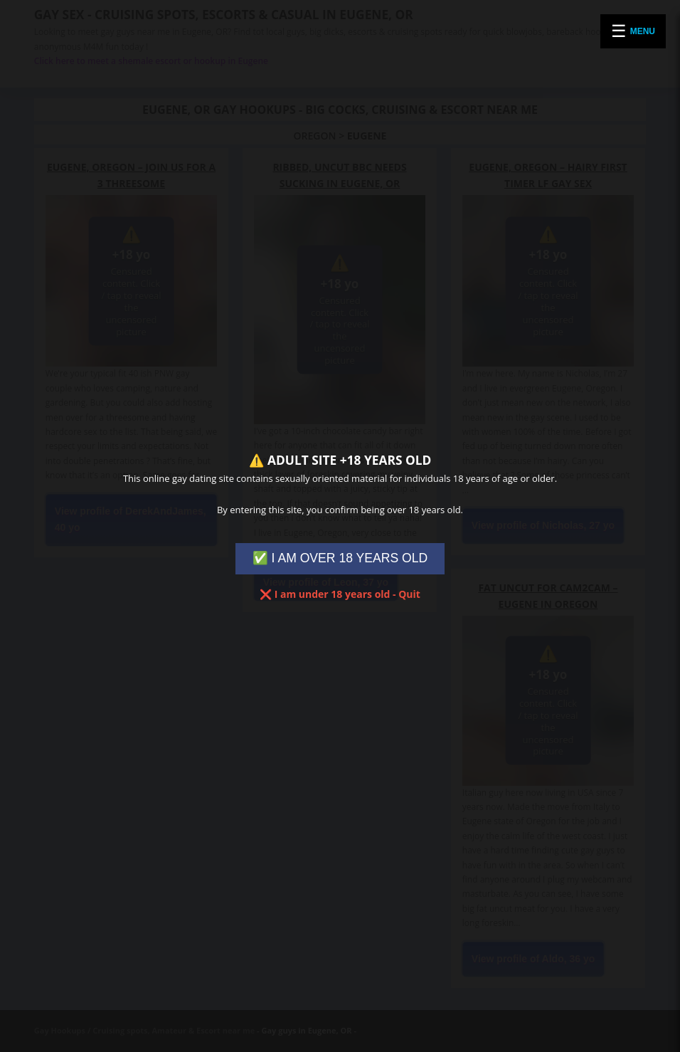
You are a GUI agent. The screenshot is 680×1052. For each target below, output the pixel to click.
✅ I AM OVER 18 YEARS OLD (340, 558)
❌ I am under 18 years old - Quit (340, 594)
